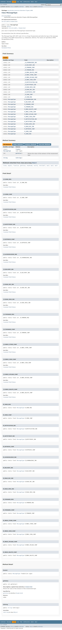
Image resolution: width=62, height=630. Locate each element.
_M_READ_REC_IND (29, 89)
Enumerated (13, 21)
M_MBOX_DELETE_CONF (30, 109)
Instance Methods (30, 144)
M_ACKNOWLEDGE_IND (30, 99)
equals (10, 165)
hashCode (29, 165)
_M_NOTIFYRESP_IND (30, 84)
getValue (18, 153)
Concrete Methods (44, 144)
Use (18, 1)
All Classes (3, 4)
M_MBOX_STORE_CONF (30, 111)
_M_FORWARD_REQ (29, 70)
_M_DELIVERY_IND (29, 65)
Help (36, 1)
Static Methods (18, 144)
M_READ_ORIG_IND (29, 124)
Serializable (6, 21)
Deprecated (26, 1)
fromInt (18, 149)
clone (5, 165)
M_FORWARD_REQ (28, 106)
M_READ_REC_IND (29, 126)
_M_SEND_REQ (28, 97)
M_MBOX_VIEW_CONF (29, 116)
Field (12, 6)
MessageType (12, 99)
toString (18, 157)
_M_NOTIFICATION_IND (30, 82)
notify (36, 165)
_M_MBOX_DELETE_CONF (30, 72)
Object (9, 26)
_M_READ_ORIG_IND (29, 87)
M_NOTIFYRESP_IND (29, 121)
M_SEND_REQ (27, 133)
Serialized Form (6, 47)
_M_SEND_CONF (28, 94)
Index (32, 1)
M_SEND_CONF (28, 131)
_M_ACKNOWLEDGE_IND (30, 62)
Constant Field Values (9, 187)
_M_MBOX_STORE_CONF (30, 74)
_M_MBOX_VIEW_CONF (30, 79)
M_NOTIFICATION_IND (30, 119)
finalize (16, 165)
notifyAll (42, 165)
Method (21, 6)
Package (9, 1)
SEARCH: (43, 4)
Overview (3, 1)
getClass (23, 165)
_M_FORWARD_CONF (29, 67)
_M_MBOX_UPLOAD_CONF (30, 77)
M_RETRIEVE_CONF (29, 129)
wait (48, 165)
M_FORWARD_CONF (29, 104)
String (5, 157)
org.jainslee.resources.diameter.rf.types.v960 (20, 10)
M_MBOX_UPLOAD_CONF (30, 114)
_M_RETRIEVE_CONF (29, 92)
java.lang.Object (6, 15)
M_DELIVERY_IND (29, 102)
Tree (21, 1)
